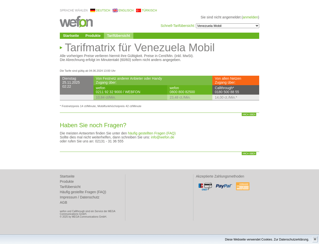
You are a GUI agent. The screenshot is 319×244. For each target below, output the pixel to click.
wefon (76, 21)
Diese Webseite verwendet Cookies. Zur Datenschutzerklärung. (267, 239)
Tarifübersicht (118, 36)
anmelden (250, 17)
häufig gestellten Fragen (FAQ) (151, 133)
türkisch (149, 10)
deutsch (103, 10)
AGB (63, 202)
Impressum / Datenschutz (79, 197)
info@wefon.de (162, 137)
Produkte (93, 36)
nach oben (249, 114)
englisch (126, 10)
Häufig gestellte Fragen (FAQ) (83, 192)
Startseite (71, 36)
